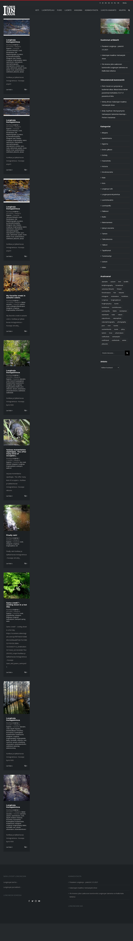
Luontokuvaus (116, 307)
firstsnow (19, 818)
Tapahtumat (106, 250)
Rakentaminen (107, 222)
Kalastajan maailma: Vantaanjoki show (83, 888)
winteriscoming (11, 748)
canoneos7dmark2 (12, 50)
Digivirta (8, 48)
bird (119, 282)
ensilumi (13, 818)
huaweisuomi (20, 383)
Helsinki (8, 464)
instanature (115, 296)
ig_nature (20, 54)
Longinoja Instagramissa (13, 41)
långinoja (9, 617)
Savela (115, 326)
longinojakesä (10, 546)
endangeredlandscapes (17, 306)
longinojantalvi (21, 738)
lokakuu (18, 58)
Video (104, 267)
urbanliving (21, 742)
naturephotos (10, 66)
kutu (14, 58)
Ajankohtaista (107, 138)
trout (12, 70)
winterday (16, 746)
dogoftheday (10, 615)
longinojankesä (11, 387)
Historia (105, 166)
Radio (104, 217)
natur (113, 315)
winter (124, 340)
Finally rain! (11, 535)
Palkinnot (105, 211)
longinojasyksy (17, 60)
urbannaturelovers (12, 391)
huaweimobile (10, 383)
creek (20, 50)
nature (25, 60)
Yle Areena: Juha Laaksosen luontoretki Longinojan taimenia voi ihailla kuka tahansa (114, 67)
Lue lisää (9, 90)
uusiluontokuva (19, 70)
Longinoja (15, 45)
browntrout (119, 285)
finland (119, 289)
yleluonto (16, 72)
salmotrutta (13, 68)
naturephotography (12, 64)
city (21, 462)
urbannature (20, 310)
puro (22, 66)
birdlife (126, 282)
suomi (116, 329)
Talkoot (104, 245)
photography (121, 322)
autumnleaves (16, 816)
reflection (9, 389)
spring (23, 619)
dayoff (12, 729)
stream (15, 389)
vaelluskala (105, 337)
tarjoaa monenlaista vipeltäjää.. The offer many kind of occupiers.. (16, 453)
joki (14, 385)
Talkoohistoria (107, 239)
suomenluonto (106, 329)
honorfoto (20, 731)
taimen (8, 70)
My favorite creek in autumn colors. (15, 297)
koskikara (125, 296)
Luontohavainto (107, 200)
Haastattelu (106, 161)
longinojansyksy (11, 738)
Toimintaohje (107, 256)
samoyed (18, 619)
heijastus (17, 729)
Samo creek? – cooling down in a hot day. (16, 605)
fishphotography (11, 54)
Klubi (103, 177)
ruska (8, 68)
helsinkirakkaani (11, 731)
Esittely (104, 155)
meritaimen (123, 311)
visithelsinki (9, 393)
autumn (22, 304)
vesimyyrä (19, 466)
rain (16, 546)
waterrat (8, 468)
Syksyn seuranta (108, 228)
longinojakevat (116, 300)
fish (16, 52)
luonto (116, 304)
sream (25, 68)
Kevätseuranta (107, 172)
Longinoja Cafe (107, 189)
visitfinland (9, 72)
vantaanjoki (116, 337)
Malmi (18, 387)
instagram (9, 58)
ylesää (22, 72)
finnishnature (10, 52)
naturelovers (10, 62)
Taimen (104, 234)
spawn (20, 68)
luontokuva (105, 307)
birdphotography (107, 285)
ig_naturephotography (13, 56)
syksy (123, 329)
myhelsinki (105, 315)
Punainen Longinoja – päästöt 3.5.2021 (83, 882)
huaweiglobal (19, 381)
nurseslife (14, 740)
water (8, 621)
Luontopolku (106, 205)
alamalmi (22, 379)
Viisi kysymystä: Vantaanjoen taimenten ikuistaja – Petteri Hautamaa (114, 114)
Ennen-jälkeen (107, 149)
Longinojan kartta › (10, 882)
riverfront (9, 742)
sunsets (15, 742)
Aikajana (105, 133)
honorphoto (10, 732)
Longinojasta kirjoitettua (111, 194)
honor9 (12, 381)
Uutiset (104, 262)
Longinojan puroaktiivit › (12, 887)
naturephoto (18, 62)
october (17, 66)
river (25, 740)
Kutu (103, 183)
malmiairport (10, 619)
